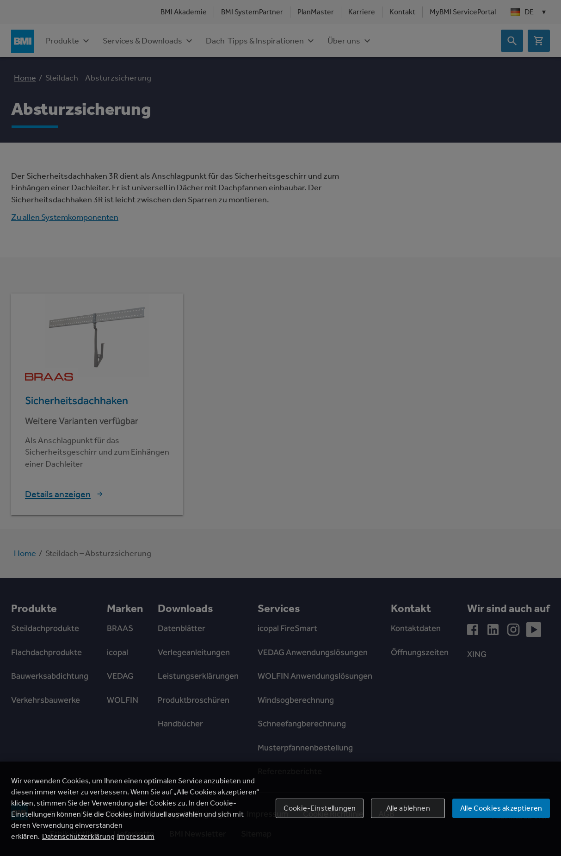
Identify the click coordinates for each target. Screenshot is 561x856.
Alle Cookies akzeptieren (501, 808)
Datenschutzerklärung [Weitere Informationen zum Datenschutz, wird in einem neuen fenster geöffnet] (78, 836)
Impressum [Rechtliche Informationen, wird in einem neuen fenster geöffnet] (135, 836)
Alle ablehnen (408, 808)
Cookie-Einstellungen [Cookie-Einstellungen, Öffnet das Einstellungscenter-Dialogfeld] (320, 808)
